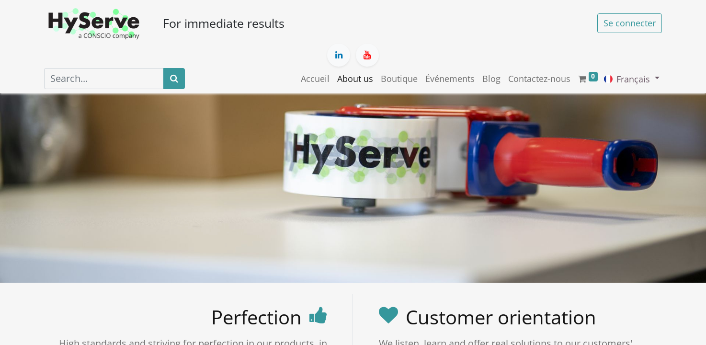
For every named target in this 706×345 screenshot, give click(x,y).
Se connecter (630, 23)
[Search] (174, 78)
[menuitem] (315, 79)
